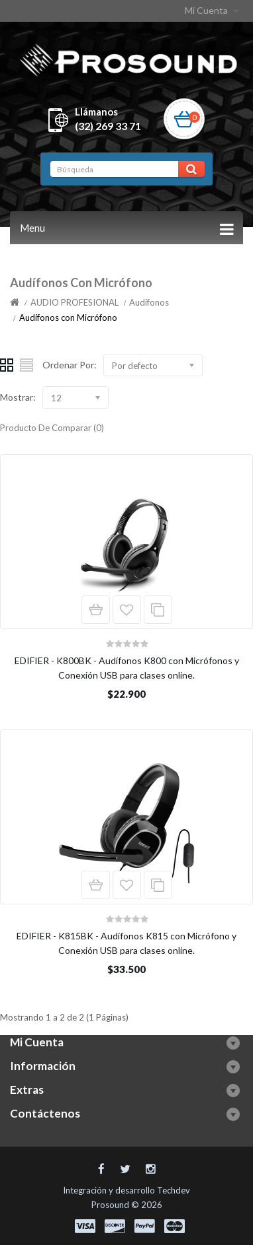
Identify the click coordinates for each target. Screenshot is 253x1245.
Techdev (173, 1190)
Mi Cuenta (213, 10)
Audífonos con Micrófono (68, 317)
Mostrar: (18, 397)
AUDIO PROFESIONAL (74, 302)
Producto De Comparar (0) (52, 427)
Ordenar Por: (69, 364)
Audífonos (149, 302)
